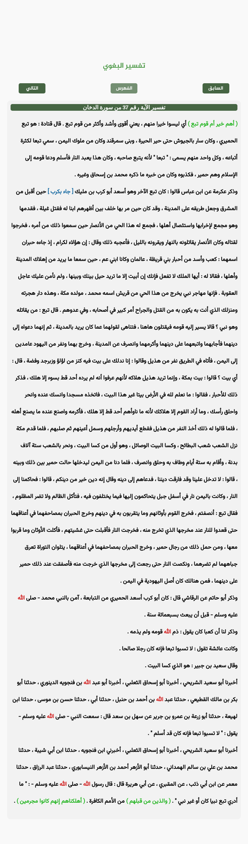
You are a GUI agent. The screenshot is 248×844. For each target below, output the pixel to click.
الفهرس (124, 88)
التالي (32, 88)
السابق (215, 88)
